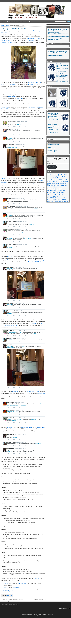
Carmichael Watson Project (53, 144)
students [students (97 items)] (63, 199)
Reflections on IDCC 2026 (53, 32)
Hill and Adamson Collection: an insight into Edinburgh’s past (62, 65)
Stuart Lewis (4, 32)
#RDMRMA (4, 44)
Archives (7, 25)
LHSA (49, 147)
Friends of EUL (51, 146)
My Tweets (49, 46)
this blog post (36, 578)
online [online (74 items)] (63, 190)
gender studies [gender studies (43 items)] (64, 183)
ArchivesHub (33, 323)
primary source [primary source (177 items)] (58, 194)
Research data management (36, 31)
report (5, 589)
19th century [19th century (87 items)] (56, 174)
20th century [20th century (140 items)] (63, 174)
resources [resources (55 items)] (60, 196)
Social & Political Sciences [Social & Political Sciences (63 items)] (53, 197)
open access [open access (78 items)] (61, 192)
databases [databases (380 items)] (63, 180)
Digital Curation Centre (6, 40)
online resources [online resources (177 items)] (52, 192)
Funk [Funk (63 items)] (60, 183)
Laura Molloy (10, 427)
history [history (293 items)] (50, 185)
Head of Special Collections (34, 82)
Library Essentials (16, 1)
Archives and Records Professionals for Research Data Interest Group (22, 395)
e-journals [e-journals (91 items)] (61, 181)
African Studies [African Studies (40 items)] (49, 176)
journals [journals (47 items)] (48, 186)
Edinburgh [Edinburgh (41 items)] (66, 181)
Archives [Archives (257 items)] (61, 176)
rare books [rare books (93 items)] (50, 196)
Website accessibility (34, 611)
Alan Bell (29, 93)
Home (2, 1)
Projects (14, 21)
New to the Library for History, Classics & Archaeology (12, 600)
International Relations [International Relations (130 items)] (60, 185)
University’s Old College (7, 42)
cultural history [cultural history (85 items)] (51, 179)
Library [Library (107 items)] (55, 187)
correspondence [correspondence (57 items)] (65, 177)
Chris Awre (10, 256)
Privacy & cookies (25, 611)
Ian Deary (3, 178)
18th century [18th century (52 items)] (49, 174)
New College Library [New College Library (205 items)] (54, 189)
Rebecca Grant (15, 391)
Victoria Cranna (5, 107)
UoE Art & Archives (52, 151)
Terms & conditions (17, 611)
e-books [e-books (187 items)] (55, 181)
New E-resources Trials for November (55, 55)
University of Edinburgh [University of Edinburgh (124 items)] (61, 201)
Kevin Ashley (31, 84)
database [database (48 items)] (56, 179)
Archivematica (9, 260)
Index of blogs (28, 21)
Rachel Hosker (11, 96)
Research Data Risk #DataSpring (35, 261)
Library (3, 21)
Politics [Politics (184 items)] (49, 194)
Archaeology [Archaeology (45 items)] (55, 176)
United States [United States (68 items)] (50, 201)
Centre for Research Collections (8, 84)
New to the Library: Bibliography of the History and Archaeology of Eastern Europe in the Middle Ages (58, 53)
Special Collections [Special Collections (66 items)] (56, 199)
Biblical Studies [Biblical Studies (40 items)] (49, 177)
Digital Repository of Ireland (33, 391)
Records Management (24, 31)
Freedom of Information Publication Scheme (47, 611)
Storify (5, 587)
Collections (8, 21)
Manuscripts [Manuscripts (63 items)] (60, 187)
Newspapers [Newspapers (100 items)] (50, 190)
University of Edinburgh (8, 1)
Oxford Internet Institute (26, 427)
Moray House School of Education (29, 184)
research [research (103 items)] (55, 196)
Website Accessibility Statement (14, 604)
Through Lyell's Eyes (52, 150)
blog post (6, 583)
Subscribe (52, 167)
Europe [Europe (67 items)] (57, 183)
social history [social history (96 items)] (62, 198)
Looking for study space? (39, 599)
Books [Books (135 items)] (55, 178)
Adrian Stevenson (9, 319)
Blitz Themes (67, 608)
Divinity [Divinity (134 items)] (49, 181)
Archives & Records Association (25, 589)
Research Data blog (52, 148)
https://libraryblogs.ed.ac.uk (37, 615)
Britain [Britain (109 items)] (59, 178)
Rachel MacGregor (22, 583)
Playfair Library (30, 40)
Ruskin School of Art (40, 427)
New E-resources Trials (53, 57)
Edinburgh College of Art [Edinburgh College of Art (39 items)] (51, 183)
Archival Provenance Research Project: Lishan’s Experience (53, 126)
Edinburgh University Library (34, 38)
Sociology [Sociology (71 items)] (49, 199)
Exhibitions (20, 21)
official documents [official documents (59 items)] (58, 190)
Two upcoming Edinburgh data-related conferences (58, 36)
